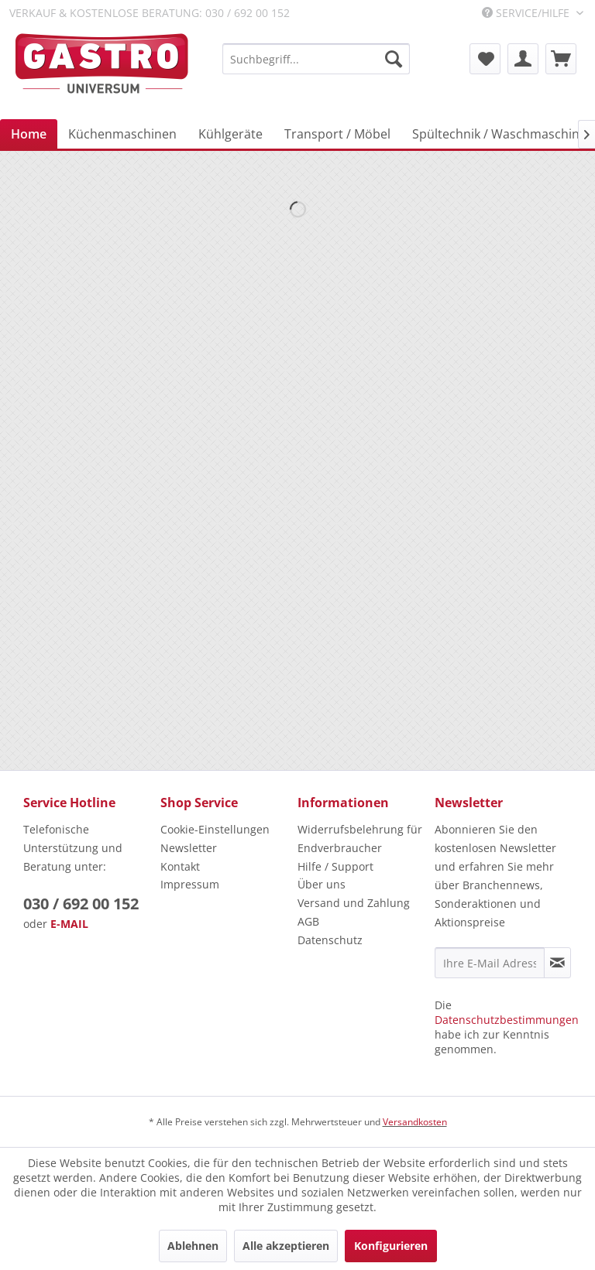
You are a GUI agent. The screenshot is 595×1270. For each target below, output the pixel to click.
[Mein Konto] (522, 58)
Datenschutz (330, 940)
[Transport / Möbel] (337, 134)
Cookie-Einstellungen (215, 829)
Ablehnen (192, 1245)
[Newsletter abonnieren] (557, 962)
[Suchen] (393, 58)
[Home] (28, 134)
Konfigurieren (391, 1245)
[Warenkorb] (560, 58)
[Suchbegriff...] (316, 58)
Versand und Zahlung (354, 902)
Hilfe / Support (335, 866)
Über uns (322, 884)
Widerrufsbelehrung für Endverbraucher (360, 838)
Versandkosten (415, 1121)
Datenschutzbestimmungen (507, 1019)
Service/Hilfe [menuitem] (527, 12)
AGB (308, 921)
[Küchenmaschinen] (122, 134)
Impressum (189, 884)
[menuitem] (316, 58)
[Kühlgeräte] (230, 134)
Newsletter (188, 847)
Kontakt (180, 866)
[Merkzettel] (484, 58)
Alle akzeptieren (285, 1245)
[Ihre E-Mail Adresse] (490, 962)
